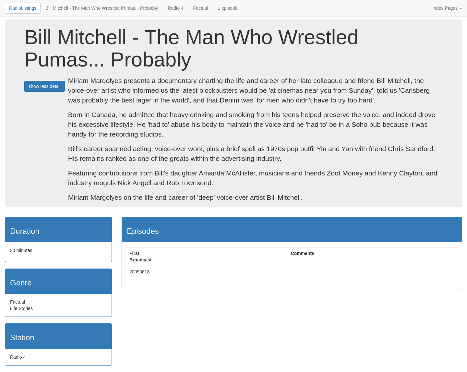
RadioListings (22, 8)
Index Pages (447, 8)
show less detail (45, 86)
